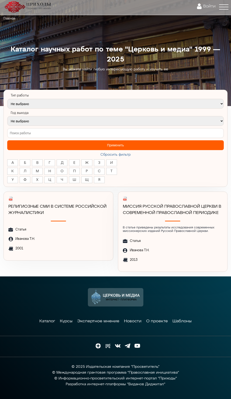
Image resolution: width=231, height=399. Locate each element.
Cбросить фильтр (115, 154)
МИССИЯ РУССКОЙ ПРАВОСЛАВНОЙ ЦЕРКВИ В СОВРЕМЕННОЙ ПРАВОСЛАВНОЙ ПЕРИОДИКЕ (172, 209)
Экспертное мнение (98, 321)
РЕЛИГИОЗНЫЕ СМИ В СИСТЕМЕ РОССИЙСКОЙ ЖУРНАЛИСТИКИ (57, 209)
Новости (132, 321)
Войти (209, 6)
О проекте (157, 321)
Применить (115, 145)
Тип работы (20, 95)
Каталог (47, 321)
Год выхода (19, 113)
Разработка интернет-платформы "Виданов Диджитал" (115, 384)
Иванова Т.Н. (25, 239)
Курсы (66, 321)
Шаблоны (182, 321)
